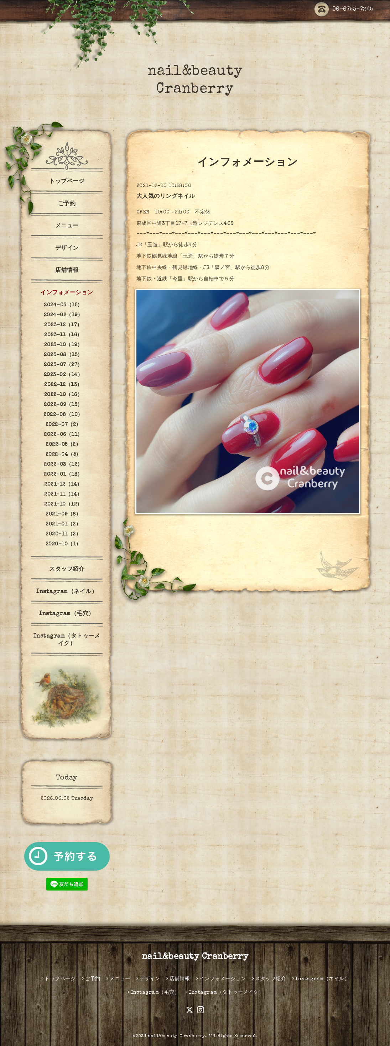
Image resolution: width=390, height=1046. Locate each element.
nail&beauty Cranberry (195, 957)
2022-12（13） (63, 384)
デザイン (67, 249)
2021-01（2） (63, 524)
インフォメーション (66, 293)
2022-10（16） (63, 394)
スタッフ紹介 (66, 569)
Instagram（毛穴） (66, 614)
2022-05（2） (63, 444)
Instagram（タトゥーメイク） (66, 640)
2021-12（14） (63, 484)
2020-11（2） (63, 534)
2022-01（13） (63, 474)
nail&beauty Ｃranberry (176, 1036)
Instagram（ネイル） (66, 592)
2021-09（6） (63, 514)
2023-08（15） (63, 355)
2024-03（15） (63, 305)
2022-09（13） (63, 404)
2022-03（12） (63, 464)
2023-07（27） (63, 365)
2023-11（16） (63, 335)
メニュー (67, 226)
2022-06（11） (63, 434)
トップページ (66, 182)
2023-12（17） (63, 325)
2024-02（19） (63, 315)
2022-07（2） (63, 424)
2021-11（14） (63, 494)
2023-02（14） (63, 375)
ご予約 (67, 204)
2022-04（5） (63, 454)
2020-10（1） (63, 544)
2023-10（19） (63, 345)
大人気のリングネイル (165, 197)
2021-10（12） (63, 504)
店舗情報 (67, 271)
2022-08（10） (63, 414)
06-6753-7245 (343, 9)
